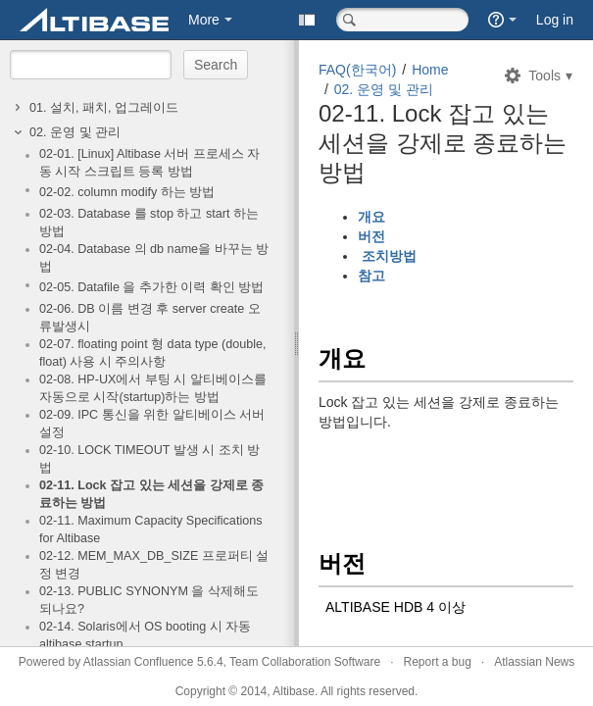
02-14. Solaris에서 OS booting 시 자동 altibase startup (145, 635)
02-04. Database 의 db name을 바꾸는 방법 (154, 258)
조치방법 (387, 256)
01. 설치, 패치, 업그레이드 (103, 108)
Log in (554, 19)
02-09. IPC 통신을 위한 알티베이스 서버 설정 (152, 423)
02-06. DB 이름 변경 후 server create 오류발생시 (150, 317)
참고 (373, 275)
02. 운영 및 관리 (75, 132)
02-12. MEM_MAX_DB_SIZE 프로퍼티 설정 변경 (154, 564)
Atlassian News (534, 662)
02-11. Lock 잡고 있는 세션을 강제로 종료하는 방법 (151, 494)
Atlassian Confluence (138, 662)
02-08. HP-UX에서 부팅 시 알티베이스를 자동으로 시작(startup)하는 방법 (153, 388)
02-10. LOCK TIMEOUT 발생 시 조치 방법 (149, 459)
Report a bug (436, 662)
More (204, 19)
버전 (375, 236)
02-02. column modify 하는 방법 (127, 192)
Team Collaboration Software (304, 662)
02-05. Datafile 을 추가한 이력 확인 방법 (151, 287)
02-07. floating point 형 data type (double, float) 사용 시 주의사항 (152, 353)
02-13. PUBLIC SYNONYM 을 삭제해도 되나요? (149, 600)
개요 (373, 217)
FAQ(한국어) (357, 69)
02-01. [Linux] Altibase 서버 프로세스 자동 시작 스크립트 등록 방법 (149, 162)
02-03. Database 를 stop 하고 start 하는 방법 (149, 222)
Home (430, 69)
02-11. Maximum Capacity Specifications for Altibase (150, 529)
